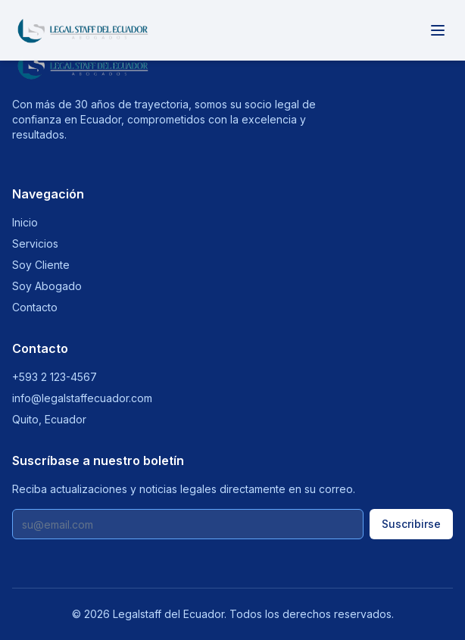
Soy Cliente (41, 264)
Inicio (25, 222)
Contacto (35, 307)
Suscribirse (411, 523)
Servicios (35, 243)
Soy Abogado (47, 285)
